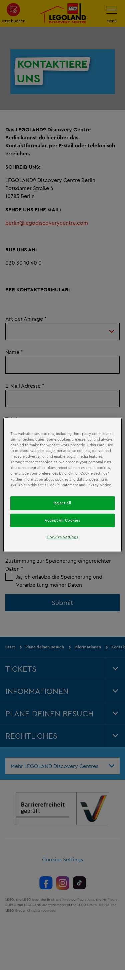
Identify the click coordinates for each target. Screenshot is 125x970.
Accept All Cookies (62, 520)
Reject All (62, 502)
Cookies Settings (62, 537)
